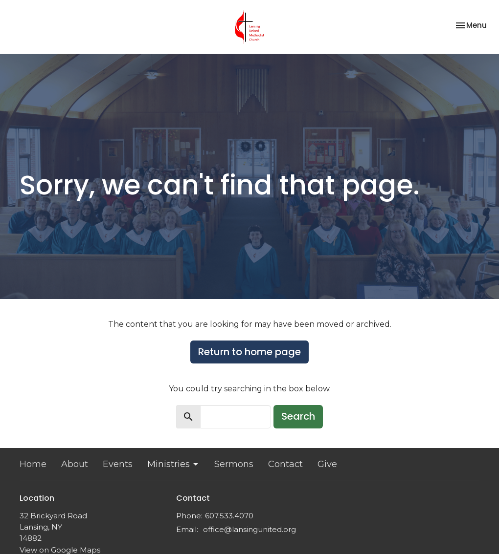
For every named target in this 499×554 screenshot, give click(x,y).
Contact (285, 464)
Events (118, 464)
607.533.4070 (229, 515)
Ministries (173, 464)
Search (298, 416)
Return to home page (249, 352)
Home (33, 464)
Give (327, 464)
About (74, 464)
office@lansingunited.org (249, 529)
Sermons (233, 464)
